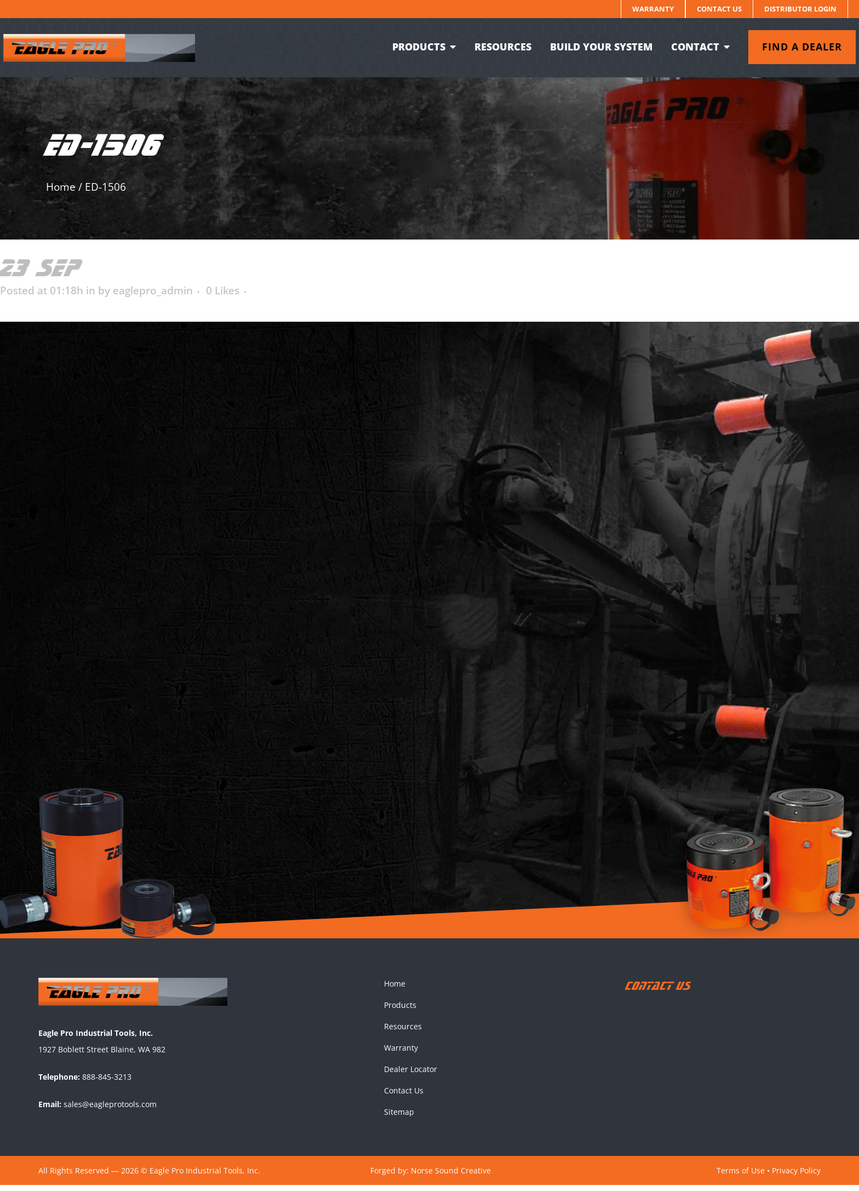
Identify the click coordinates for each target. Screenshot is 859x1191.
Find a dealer (794, 46)
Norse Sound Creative (451, 1176)
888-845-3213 (106, 1082)
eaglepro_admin (153, 290)
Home (61, 187)
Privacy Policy (796, 1176)
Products (400, 1011)
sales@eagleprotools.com (110, 1109)
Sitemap (399, 1118)
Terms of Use (741, 1176)
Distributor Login (800, 9)
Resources (403, 1032)
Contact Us (719, 9)
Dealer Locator (410, 1075)
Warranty (653, 9)
